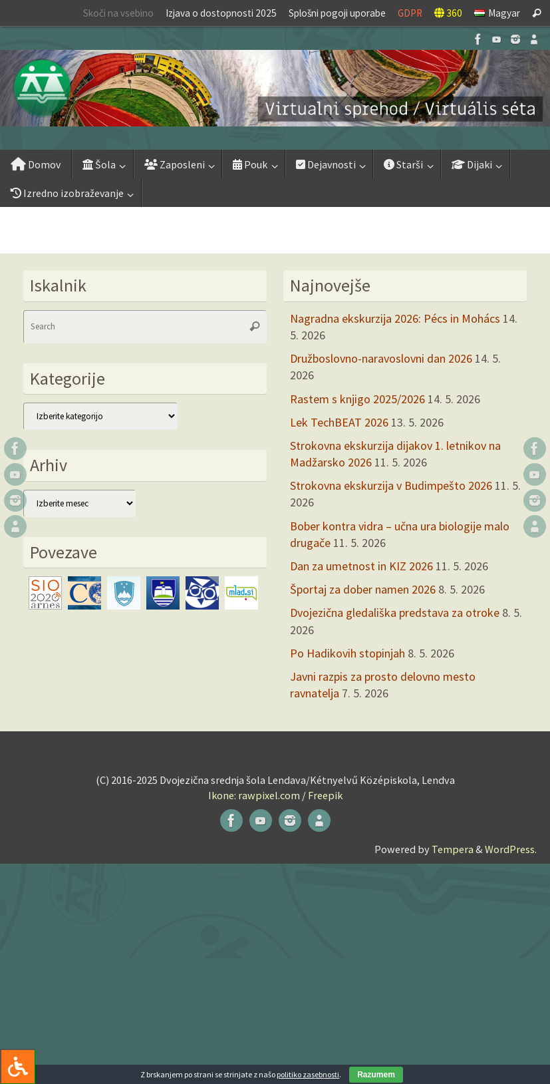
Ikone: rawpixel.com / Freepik (275, 795)
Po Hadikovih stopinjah (347, 653)
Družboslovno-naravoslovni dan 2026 (381, 358)
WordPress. (511, 849)
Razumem (376, 1074)
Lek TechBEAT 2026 (339, 422)
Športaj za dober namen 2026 (363, 589)
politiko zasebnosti (308, 1074)
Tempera (453, 849)
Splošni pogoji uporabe (337, 13)
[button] (275, 88)
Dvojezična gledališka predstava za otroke (394, 612)
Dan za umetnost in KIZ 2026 (361, 566)
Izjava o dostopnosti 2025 (221, 13)
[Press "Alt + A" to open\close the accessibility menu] (17, 1066)
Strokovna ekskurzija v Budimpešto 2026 (391, 485)
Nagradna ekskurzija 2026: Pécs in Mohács (395, 318)
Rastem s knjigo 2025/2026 (357, 399)
